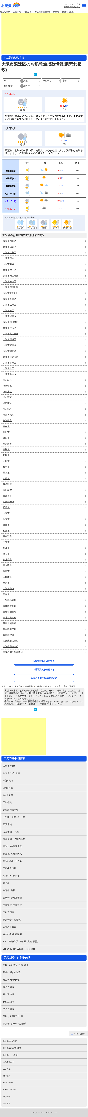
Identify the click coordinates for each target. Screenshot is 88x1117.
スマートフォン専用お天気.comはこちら (72, 5)
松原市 (6, 507)
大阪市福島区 (9, 247)
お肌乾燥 (8, 86)
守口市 (6, 461)
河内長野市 (8, 501)
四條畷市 (7, 577)
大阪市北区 (8, 368)
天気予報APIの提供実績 (14, 1023)
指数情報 (27, 12)
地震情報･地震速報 (12, 905)
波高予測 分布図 (11, 832)
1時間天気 (8, 780)
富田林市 (7, 490)
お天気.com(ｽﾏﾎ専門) (12, 1048)
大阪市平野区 (9, 362)
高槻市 (6, 449)
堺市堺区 (7, 380)
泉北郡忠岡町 (9, 617)
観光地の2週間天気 (12, 853)
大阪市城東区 (9, 316)
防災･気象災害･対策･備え (16, 965)
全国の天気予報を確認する (44, 678)
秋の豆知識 (8, 1001)
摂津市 (6, 548)
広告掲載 (6, 1069)
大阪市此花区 (9, 252)
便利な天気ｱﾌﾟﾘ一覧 (13, 1016)
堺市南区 (7, 403)
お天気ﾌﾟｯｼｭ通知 (11, 773)
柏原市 (6, 530)
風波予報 (7, 824)
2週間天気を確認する (43, 669)
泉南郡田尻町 (9, 629)
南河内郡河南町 (10, 646)
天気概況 (7, 802)
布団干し (47, 80)
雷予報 (6, 883)
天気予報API (8, 1062)
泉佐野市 (7, 484)
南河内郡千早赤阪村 (13, 652)
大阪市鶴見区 (9, 351)
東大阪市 (7, 565)
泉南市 (6, 571)
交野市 (6, 582)
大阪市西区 (8, 258)
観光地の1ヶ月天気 (12, 861)
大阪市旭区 (8, 310)
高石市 (6, 554)
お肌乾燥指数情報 (42, 12)
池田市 (6, 432)
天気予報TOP (9, 766)
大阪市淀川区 (9, 345)
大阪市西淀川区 (10, 287)
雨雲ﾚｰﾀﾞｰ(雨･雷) (11, 875)
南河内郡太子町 (10, 640)
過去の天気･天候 (11, 979)
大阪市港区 (8, 264)
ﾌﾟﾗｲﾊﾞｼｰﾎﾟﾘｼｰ (9, 1090)
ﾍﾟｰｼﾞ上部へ (80, 1033)
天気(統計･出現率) (12, 919)
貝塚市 (6, 455)
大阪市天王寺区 (10, 275)
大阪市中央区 (9, 374)
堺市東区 (7, 391)
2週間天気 (8, 788)
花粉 (64, 80)
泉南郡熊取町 (9, 623)
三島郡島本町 (9, 600)
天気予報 (17, 12)
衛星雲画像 (8, 912)
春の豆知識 (8, 987)
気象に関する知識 (12, 972)
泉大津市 (7, 443)
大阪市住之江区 (10, 356)
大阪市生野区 (9, 304)
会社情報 (6, 1103)
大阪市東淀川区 (10, 293)
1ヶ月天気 (8, 795)
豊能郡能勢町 (9, 611)
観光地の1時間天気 (12, 846)
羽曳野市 (7, 536)
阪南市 (6, 594)
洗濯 (25, 80)
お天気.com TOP (10, 1041)
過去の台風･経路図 (12, 934)
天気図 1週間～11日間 (14, 817)
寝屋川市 (7, 496)
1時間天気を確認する (43, 661)
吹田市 (6, 438)
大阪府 (56, 12)
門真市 (6, 542)
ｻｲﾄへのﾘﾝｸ (8, 1083)
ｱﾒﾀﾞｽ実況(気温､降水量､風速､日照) (20, 941)
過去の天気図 (9, 927)
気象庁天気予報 (10, 809)
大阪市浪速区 (68, 12)
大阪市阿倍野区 (10, 322)
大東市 (6, 513)
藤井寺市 (7, 559)
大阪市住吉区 (9, 328)
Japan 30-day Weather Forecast (19, 949)
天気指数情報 (9, 868)
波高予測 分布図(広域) (14, 839)
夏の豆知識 (8, 994)
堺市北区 (7, 409)
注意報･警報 (9, 890)
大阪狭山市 (8, 588)
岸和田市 (7, 420)
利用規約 (6, 1076)
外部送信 (6, 1096)
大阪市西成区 (9, 339)
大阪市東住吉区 (10, 333)
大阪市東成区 (9, 299)
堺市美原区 (8, 414)
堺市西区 (7, 397)
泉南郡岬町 (8, 635)
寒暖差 (26, 86)
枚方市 (6, 467)
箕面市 (6, 524)
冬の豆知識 (8, 1009)
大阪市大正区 (9, 270)
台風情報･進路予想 (12, 897)
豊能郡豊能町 (9, 606)
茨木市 (6, 472)
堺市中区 (7, 385)
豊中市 (6, 426)
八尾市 (6, 478)
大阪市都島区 (9, 241)
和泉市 (6, 519)
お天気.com (11, 5)
